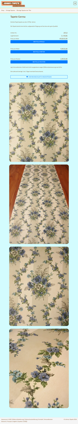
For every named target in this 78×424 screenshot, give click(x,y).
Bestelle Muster (39, 62)
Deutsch (3, 421)
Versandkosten (17, 67)
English (15, 421)
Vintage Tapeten (10, 10)
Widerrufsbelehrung (18, 419)
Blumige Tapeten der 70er (24, 10)
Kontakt (40, 419)
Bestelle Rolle (39, 41)
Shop (2, 10)
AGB (10, 419)
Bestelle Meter (39, 52)
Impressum (4, 419)
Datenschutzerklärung (31, 419)
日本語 (25, 421)
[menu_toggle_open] (75, 3)
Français (9, 421)
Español (20, 421)
